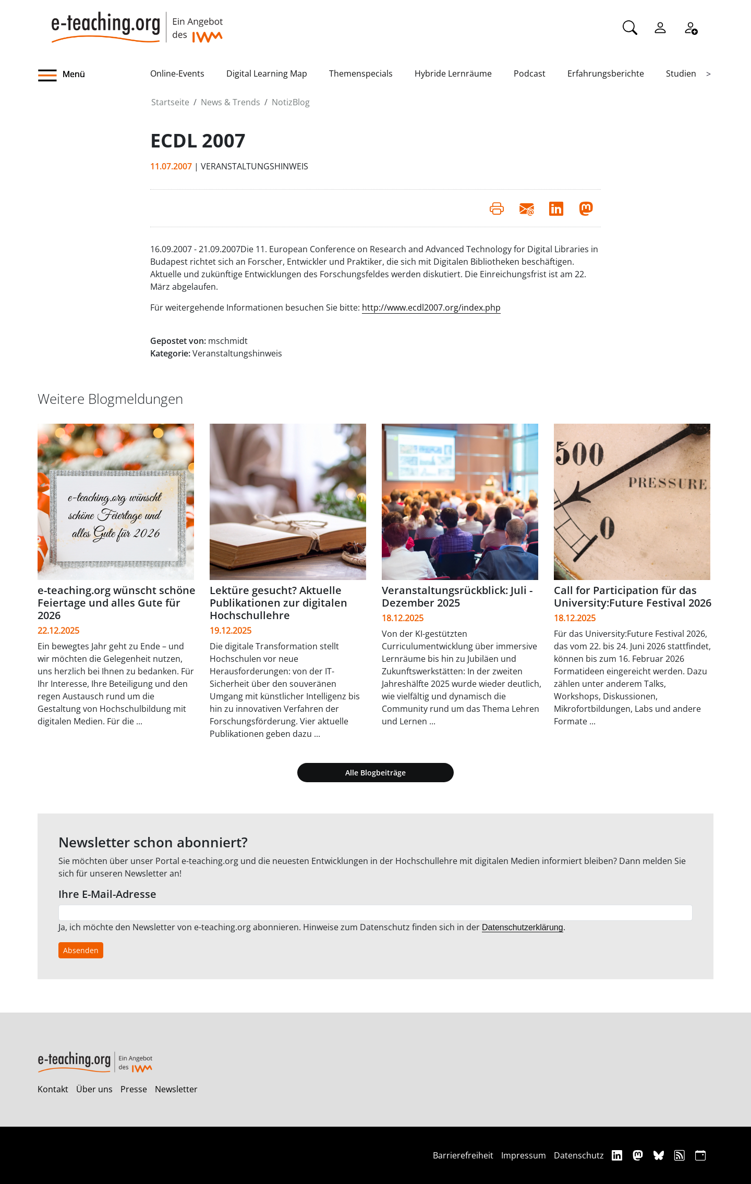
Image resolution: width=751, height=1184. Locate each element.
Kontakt (53, 1089)
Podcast (530, 73)
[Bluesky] (660, 1155)
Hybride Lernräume (453, 73)
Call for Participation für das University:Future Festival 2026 (632, 596)
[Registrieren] (690, 26)
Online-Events (177, 73)
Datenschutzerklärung (522, 927)
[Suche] (630, 26)
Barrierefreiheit (463, 1155)
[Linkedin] (618, 1155)
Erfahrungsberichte (605, 73)
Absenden (81, 950)
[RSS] (680, 1155)
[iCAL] (700, 1155)
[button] (94, 75)
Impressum (523, 1155)
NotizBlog (291, 102)
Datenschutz (579, 1155)
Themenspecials (361, 73)
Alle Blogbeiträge (375, 773)
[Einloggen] (660, 26)
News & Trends (230, 102)
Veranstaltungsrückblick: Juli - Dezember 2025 (457, 596)
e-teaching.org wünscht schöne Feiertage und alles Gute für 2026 (117, 602)
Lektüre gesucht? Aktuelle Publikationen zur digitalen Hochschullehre (278, 602)
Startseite (170, 102)
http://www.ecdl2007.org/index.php (431, 307)
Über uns (94, 1089)
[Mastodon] (639, 1155)
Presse (133, 1089)
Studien (681, 73)
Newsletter (176, 1089)
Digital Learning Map (266, 73)
